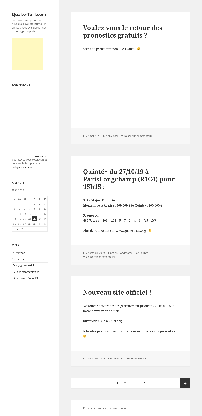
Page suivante (185, 383)
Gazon (114, 253)
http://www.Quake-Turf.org (102, 321)
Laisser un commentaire (138, 136)
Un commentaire (139, 358)
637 (143, 381)
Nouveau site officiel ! (117, 292)
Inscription (18, 253)
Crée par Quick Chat (22, 167)
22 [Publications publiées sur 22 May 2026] (34, 219)
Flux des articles (24, 265)
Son (37, 156)
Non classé (112, 136)
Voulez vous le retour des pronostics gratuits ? (122, 31)
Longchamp (126, 253)
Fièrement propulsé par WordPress (104, 408)
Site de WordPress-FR (25, 278)
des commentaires (25, 272)
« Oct (20, 229)
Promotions (117, 358)
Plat (136, 253)
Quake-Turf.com (29, 14)
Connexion (18, 259)
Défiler (44, 156)
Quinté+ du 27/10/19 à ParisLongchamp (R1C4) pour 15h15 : (129, 179)
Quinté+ (145, 253)
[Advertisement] (27, 54)
